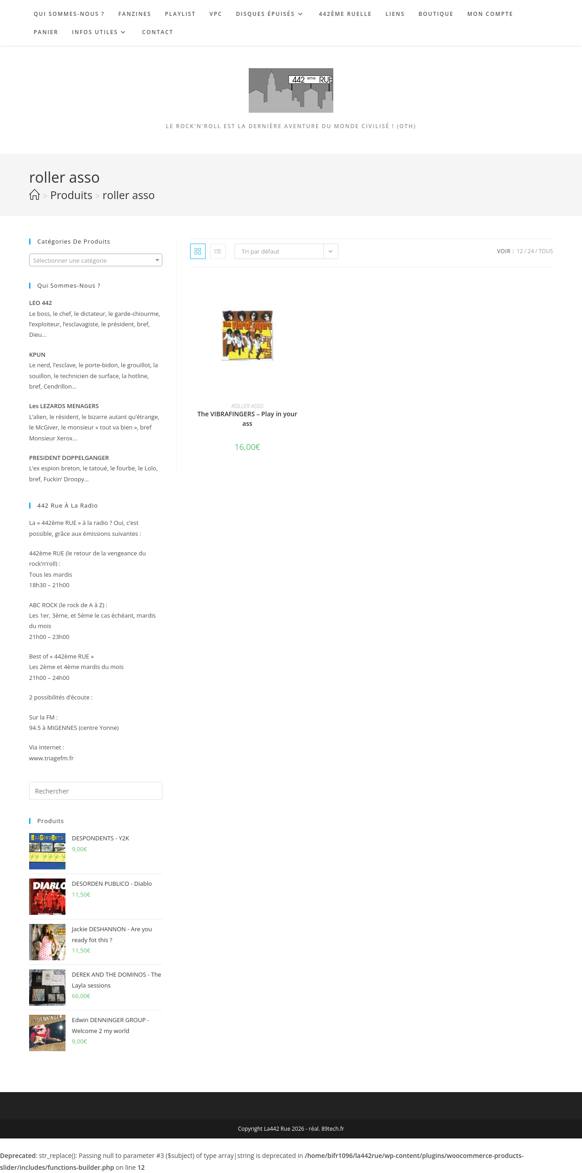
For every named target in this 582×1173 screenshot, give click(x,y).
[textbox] (96, 260)
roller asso (129, 195)
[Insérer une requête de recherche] (95, 791)
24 (531, 251)
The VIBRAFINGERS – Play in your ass (247, 418)
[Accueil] (34, 195)
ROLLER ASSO (247, 406)
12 (520, 251)
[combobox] (95, 260)
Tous (546, 251)
